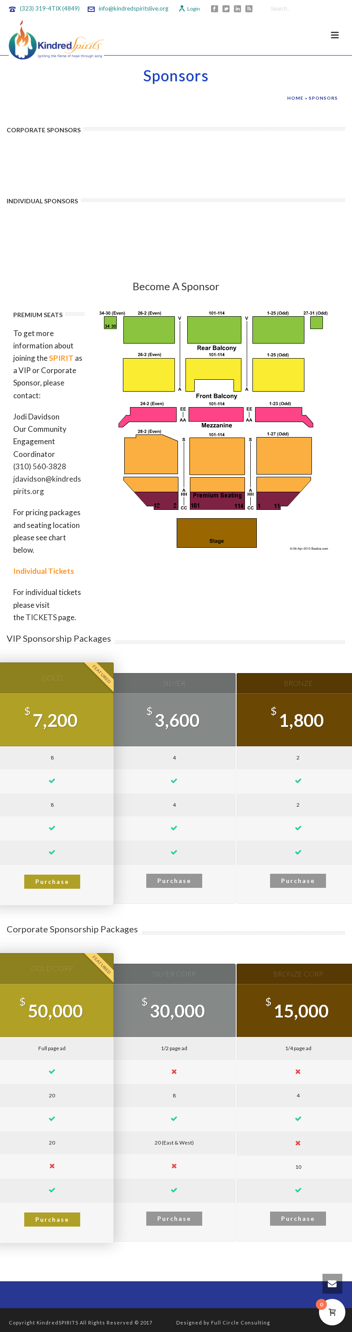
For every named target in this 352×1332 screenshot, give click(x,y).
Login (189, 8)
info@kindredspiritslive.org (133, 8)
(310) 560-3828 (39, 466)
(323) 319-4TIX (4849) (50, 8)
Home (295, 98)
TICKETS (41, 617)
